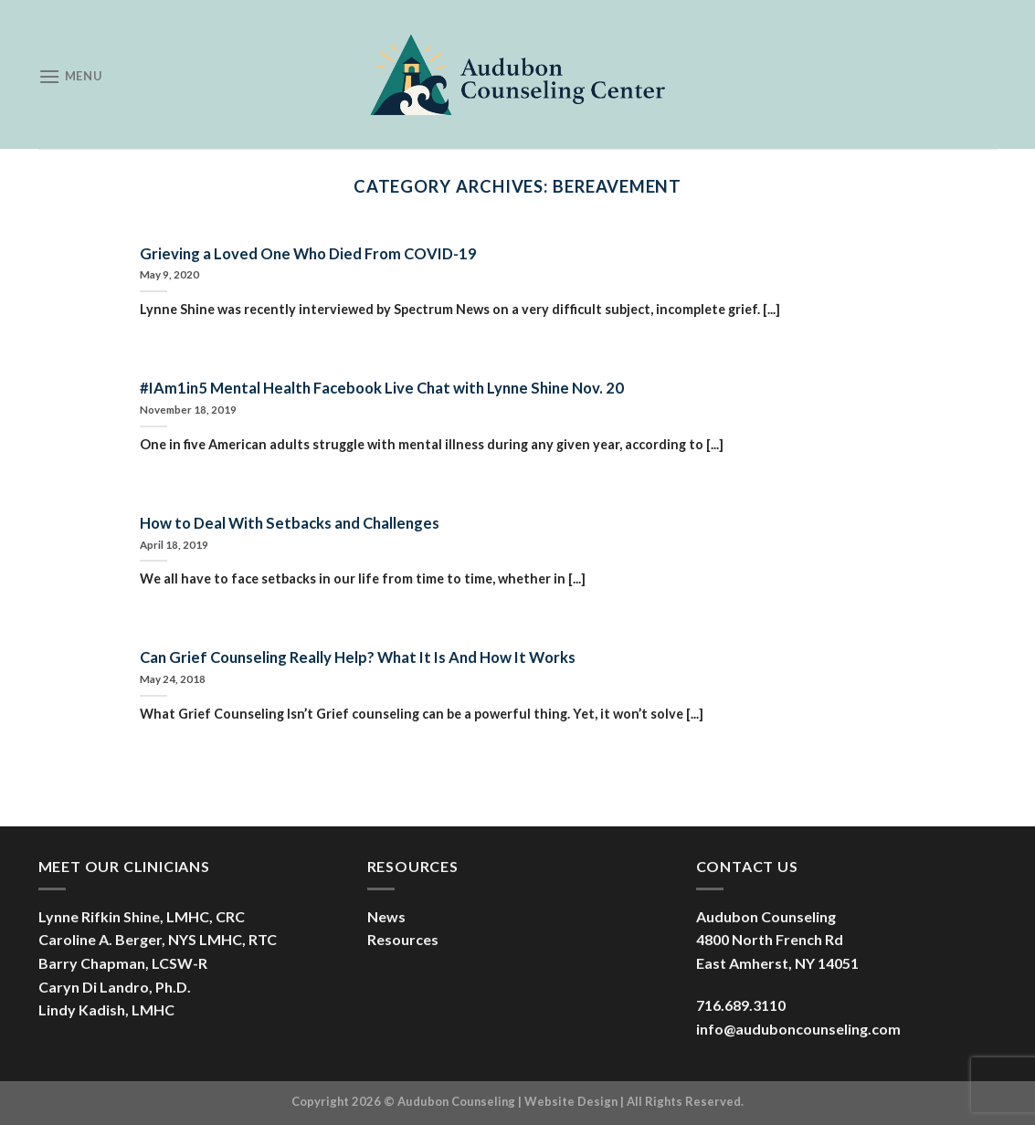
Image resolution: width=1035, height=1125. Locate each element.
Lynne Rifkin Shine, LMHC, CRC (141, 916)
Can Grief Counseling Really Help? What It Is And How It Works (358, 657)
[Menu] (70, 76)
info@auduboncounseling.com (798, 1028)
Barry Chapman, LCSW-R (122, 963)
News (386, 916)
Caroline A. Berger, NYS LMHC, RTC (157, 939)
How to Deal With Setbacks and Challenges (289, 523)
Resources (402, 939)
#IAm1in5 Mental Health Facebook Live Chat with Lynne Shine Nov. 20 (382, 388)
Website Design (571, 1101)
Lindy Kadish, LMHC (106, 1009)
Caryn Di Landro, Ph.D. (114, 986)
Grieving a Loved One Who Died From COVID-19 (308, 254)
